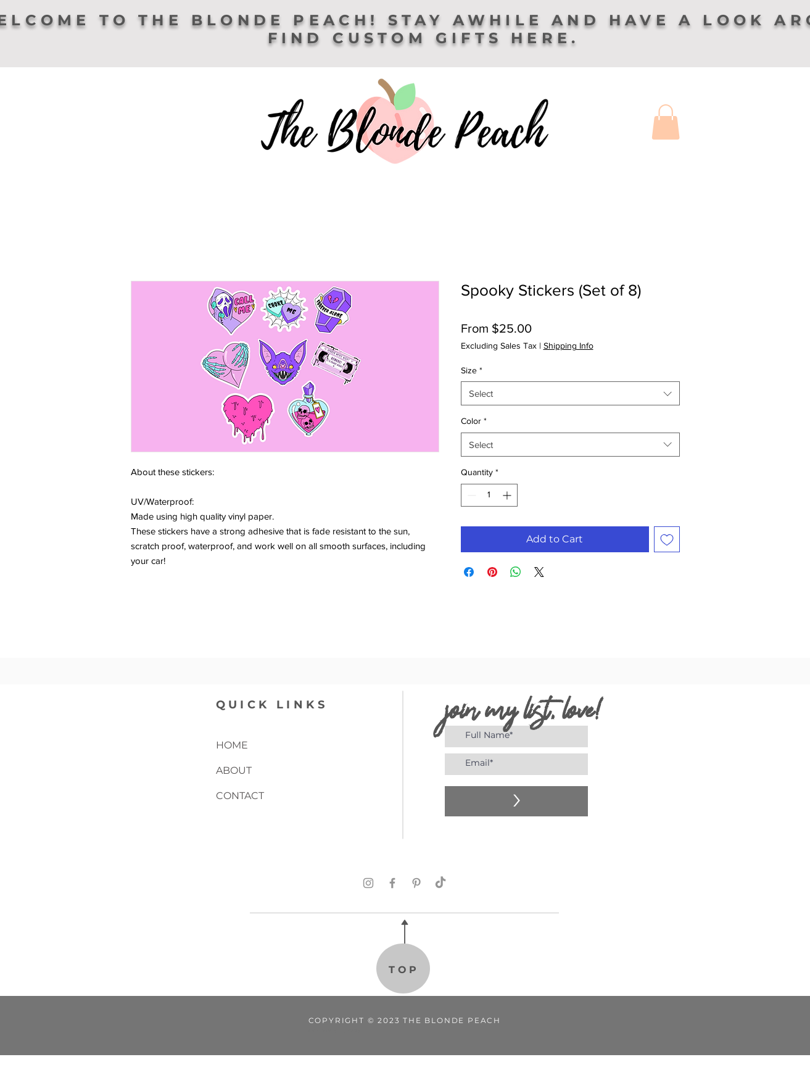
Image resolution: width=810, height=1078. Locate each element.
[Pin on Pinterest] (492, 572)
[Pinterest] (416, 883)
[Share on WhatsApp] (515, 572)
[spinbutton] (489, 495)
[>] (516, 801)
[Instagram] (368, 883)
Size (471, 370)
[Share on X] (539, 572)
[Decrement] (470, 495)
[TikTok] (440, 883)
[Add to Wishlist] (667, 539)
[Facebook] (392, 883)
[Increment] (508, 495)
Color (474, 421)
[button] (665, 121)
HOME (232, 745)
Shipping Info (568, 345)
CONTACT (240, 796)
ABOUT (234, 770)
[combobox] (570, 393)
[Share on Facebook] (468, 572)
